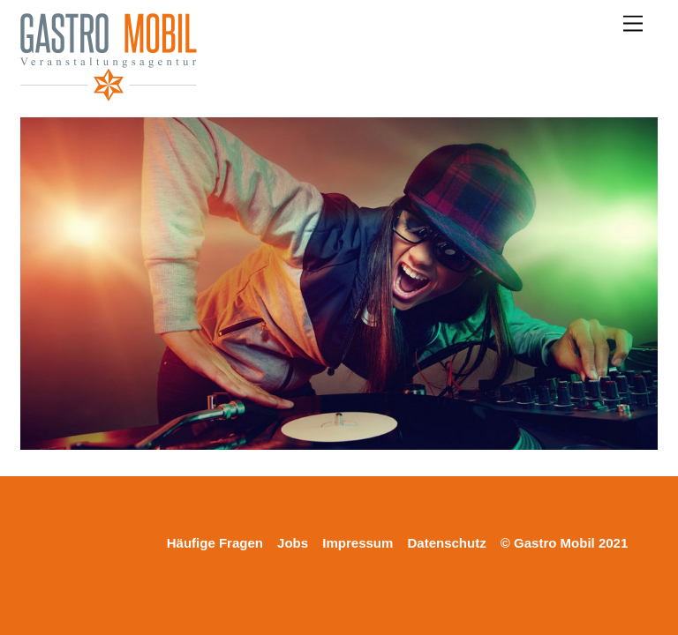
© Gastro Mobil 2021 (564, 542)
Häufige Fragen (215, 542)
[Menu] (633, 24)
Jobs (292, 542)
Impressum (357, 542)
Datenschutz (447, 542)
